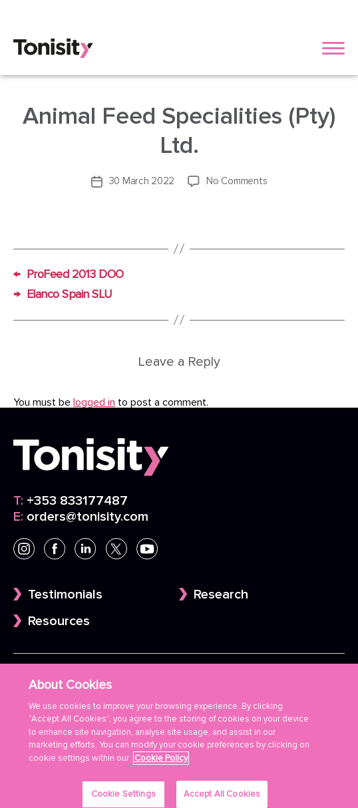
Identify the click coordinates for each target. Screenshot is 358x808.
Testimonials (65, 595)
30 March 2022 (142, 181)
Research (221, 595)
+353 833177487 (70, 501)
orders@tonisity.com (80, 517)
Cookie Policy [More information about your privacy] (161, 764)
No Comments (236, 181)
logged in (94, 402)
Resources (59, 621)
